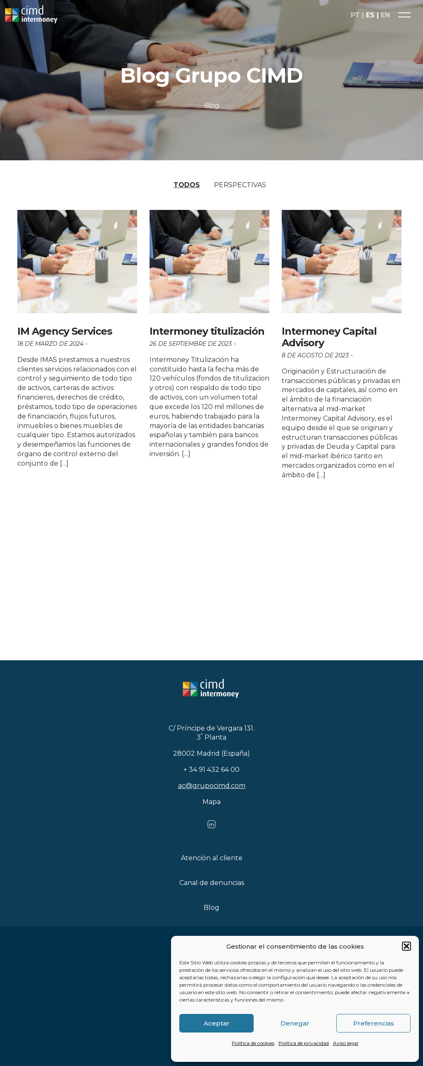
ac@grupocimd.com (211, 786)
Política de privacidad (303, 1043)
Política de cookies (253, 1043)
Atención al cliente (211, 858)
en (385, 16)
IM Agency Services (64, 331)
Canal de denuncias (211, 883)
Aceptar (217, 1023)
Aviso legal (345, 1043)
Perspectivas (240, 185)
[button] (406, 946)
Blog (211, 907)
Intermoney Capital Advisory (329, 337)
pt (355, 16)
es (370, 16)
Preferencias (373, 1023)
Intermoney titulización (207, 331)
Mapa (211, 802)
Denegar (294, 1023)
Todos (186, 185)
